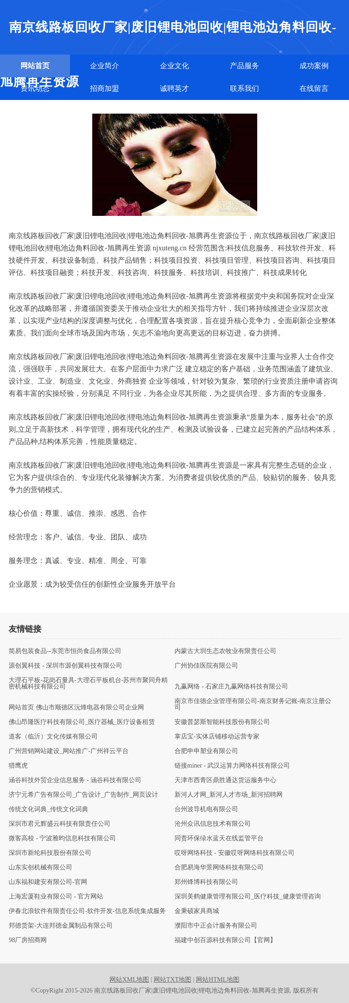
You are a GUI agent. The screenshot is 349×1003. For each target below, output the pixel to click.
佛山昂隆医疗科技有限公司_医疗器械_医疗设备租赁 (82, 722)
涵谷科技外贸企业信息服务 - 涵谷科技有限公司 (75, 780)
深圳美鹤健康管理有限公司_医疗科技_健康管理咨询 (247, 896)
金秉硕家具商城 (196, 911)
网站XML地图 (129, 979)
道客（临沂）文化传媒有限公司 (53, 737)
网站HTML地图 (217, 979)
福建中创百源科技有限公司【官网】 (225, 940)
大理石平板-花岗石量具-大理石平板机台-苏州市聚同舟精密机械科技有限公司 (88, 683)
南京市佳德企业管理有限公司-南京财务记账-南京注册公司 (252, 704)
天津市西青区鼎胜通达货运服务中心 (225, 780)
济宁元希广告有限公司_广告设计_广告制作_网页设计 (83, 795)
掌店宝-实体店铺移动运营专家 (216, 737)
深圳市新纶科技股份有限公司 (50, 853)
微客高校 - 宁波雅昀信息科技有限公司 (62, 838)
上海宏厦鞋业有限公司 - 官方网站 (56, 896)
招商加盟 (104, 88)
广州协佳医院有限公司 (206, 666)
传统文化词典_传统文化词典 (48, 809)
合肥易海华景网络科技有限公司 (219, 867)
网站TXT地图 (172, 979)
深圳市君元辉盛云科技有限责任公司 (59, 824)
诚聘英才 (174, 88)
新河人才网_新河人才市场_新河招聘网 (228, 795)
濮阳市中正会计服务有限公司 (215, 926)
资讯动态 (35, 88)
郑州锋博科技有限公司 (206, 882)
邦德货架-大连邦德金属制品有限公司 (61, 926)
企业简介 (104, 66)
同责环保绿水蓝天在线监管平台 (219, 838)
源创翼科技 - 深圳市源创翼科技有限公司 (65, 666)
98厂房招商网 (28, 940)
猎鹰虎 (18, 766)
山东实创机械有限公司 (40, 867)
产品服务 (244, 66)
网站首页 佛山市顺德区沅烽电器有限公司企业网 (76, 707)
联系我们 (244, 88)
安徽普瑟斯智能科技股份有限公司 (222, 722)
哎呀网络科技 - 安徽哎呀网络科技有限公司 (234, 853)
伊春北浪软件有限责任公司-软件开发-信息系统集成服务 (87, 911)
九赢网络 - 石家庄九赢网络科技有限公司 (231, 687)
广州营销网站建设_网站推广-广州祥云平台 (69, 751)
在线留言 (314, 88)
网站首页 (35, 66)
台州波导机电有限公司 (206, 809)
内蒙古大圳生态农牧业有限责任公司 (225, 651)
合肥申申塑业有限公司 (206, 751)
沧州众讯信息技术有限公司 (212, 824)
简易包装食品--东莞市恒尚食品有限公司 (65, 651)
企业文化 (174, 66)
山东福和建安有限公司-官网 (48, 882)
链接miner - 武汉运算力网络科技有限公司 (232, 766)
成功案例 (314, 66)
